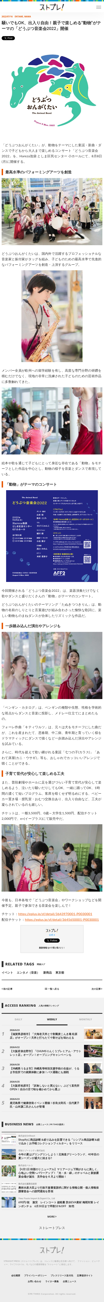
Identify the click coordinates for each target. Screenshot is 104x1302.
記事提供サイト (85, 1275)
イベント (7, 972)
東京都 (59, 972)
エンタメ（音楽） (28, 972)
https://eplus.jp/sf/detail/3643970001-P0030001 (55, 914)
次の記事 (97, 988)
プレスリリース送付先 (62, 1275)
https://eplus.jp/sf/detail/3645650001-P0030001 (62, 919)
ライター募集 (52, 1281)
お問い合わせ (34, 1281)
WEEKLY (52, 1019)
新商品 (47, 972)
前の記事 (7, 988)
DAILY (18, 1019)
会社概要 (15, 1275)
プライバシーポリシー (35, 1275)
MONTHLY (85, 1019)
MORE (52, 1216)
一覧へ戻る (52, 988)
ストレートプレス (52, 1228)
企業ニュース (69, 1281)
